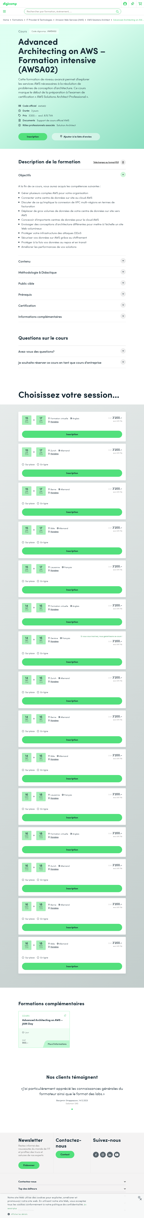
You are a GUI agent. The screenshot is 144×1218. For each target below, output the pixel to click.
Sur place (30, 464)
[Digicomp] (10, 4)
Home (6, 19)
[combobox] (140, 1197)
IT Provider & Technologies (39, 19)
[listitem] (72, 174)
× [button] (140, 1199)
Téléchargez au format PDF (106, 162)
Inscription (33, 136)
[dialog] (72, 1206)
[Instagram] (103, 1155)
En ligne (44, 464)
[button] (49, 1214)
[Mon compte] (125, 4)
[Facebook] (96, 1155)
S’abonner (29, 1165)
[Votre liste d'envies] (132, 4)
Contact (65, 1154)
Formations (17, 19)
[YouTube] (117, 1155)
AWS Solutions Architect (98, 19)
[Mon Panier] (140, 4)
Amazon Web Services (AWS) (70, 19)
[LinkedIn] (110, 1155)
